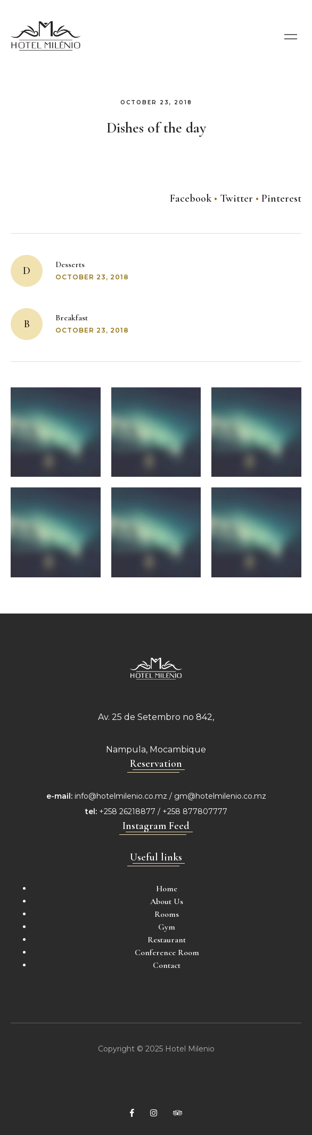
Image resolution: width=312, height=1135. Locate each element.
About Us (166, 901)
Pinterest (281, 198)
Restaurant (166, 939)
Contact (166, 965)
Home (166, 888)
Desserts (70, 264)
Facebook (190, 198)
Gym (166, 927)
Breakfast (71, 317)
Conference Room (167, 952)
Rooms (166, 914)
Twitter (236, 198)
